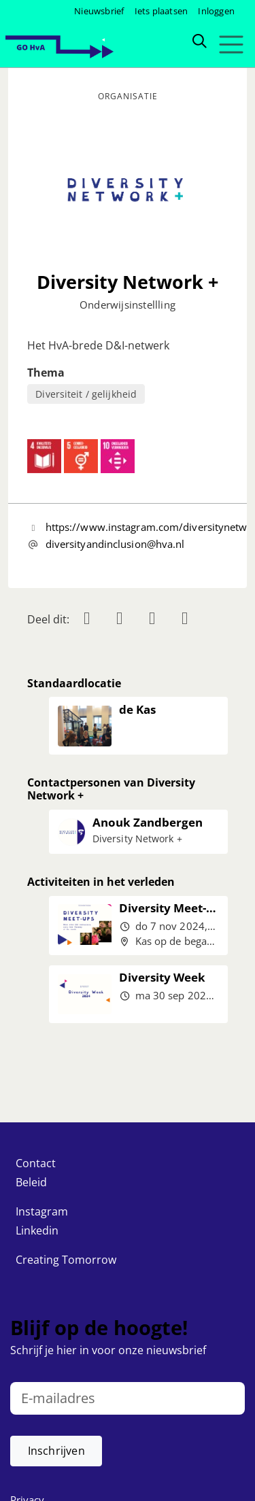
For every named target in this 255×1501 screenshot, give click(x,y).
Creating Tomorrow (66, 1259)
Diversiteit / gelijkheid (86, 393)
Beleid (31, 1182)
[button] (56, 1451)
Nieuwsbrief (99, 11)
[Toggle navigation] (231, 44)
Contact (36, 1163)
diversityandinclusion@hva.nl (115, 544)
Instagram (42, 1211)
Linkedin (37, 1230)
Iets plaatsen (161, 11)
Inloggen (216, 11)
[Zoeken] (199, 40)
